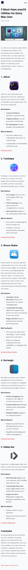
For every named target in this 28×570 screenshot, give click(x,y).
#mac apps (4, 565)
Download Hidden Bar (8, 523)
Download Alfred (6, 150)
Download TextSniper (8, 237)
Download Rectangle (7, 439)
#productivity (13, 565)
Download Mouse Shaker (9, 352)
